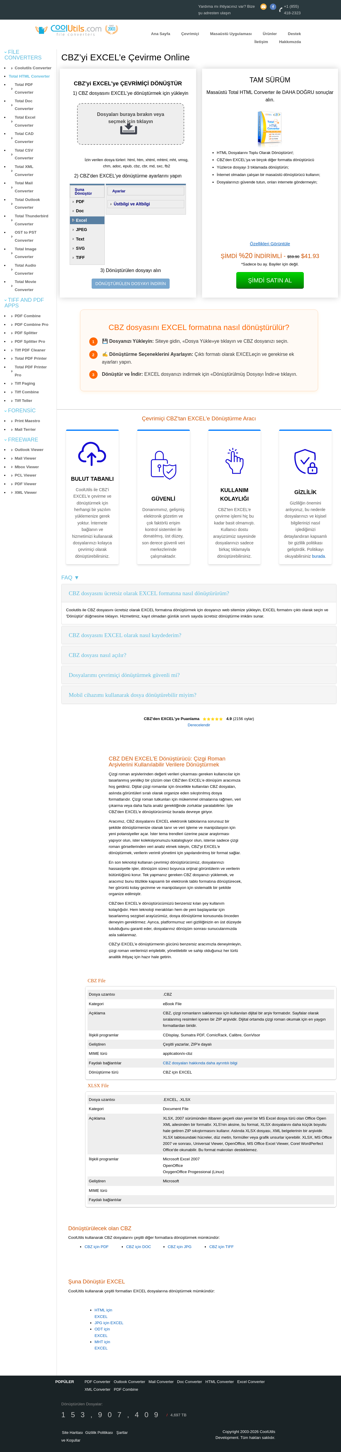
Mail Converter (161, 1381)
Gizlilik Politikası (99, 1432)
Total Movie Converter (25, 285)
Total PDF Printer (31, 358)
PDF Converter (97, 1381)
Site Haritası (72, 1432)
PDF (80, 201)
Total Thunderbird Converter (31, 220)
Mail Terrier (25, 429)
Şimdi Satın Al (270, 280)
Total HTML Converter (29, 76)
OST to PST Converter (25, 236)
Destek (294, 34)
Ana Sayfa (160, 34)
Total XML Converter (24, 170)
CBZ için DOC (138, 1246)
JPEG (81, 229)
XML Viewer (26, 492)
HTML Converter (219, 1381)
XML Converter (97, 1389)
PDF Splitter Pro (30, 341)
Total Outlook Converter (27, 203)
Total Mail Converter (24, 187)
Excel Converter (251, 1381)
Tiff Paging (25, 383)
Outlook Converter (129, 1381)
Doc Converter (189, 1381)
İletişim (261, 42)
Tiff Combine (27, 392)
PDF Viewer (25, 484)
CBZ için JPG (180, 1246)
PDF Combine (27, 316)
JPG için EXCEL (109, 1323)
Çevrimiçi (190, 34)
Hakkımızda (290, 42)
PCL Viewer (25, 475)
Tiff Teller (23, 400)
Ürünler (270, 34)
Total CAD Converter (24, 137)
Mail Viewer (25, 458)
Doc (80, 210)
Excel (81, 220)
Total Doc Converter (24, 105)
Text (80, 239)
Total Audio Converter (25, 269)
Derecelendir (199, 725)
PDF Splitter (26, 333)
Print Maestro (27, 421)
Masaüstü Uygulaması (231, 34)
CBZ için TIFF (221, 1246)
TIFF (80, 257)
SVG (80, 248)
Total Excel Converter (25, 121)
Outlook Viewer (29, 449)
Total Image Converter (25, 253)
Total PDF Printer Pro (31, 371)
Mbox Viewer (27, 467)
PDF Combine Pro (31, 324)
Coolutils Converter (33, 68)
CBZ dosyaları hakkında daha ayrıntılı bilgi (200, 1063)
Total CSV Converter (24, 154)
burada (318, 556)
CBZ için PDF (97, 1246)
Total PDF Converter (24, 88)
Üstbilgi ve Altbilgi (132, 204)
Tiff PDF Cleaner (30, 350)
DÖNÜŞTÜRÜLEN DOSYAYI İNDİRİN (131, 283)
